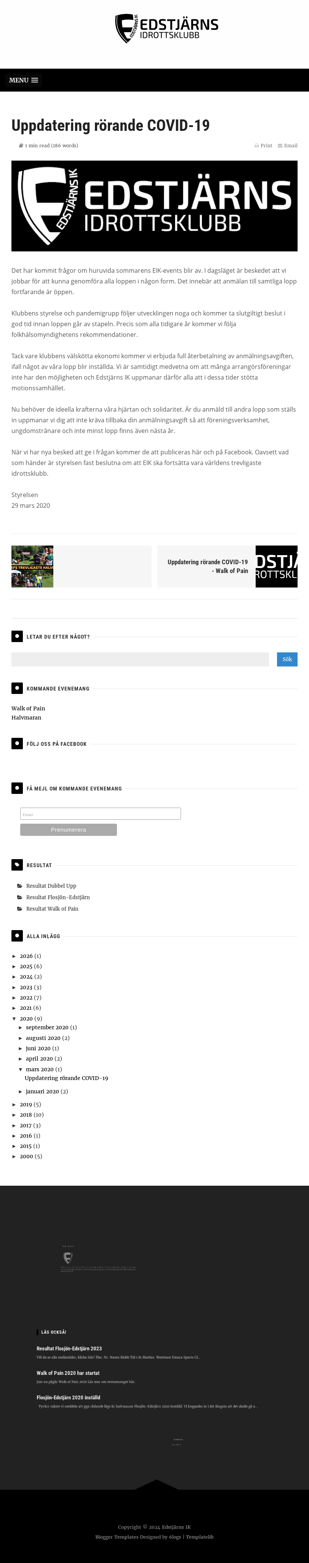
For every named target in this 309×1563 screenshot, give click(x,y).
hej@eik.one (185, 1443)
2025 (27, 966)
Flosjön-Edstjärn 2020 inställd (88, 1391)
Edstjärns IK (176, 1527)
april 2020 (40, 1058)
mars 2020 (40, 1069)
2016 (27, 1135)
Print (263, 152)
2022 (27, 997)
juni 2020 (39, 1048)
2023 (27, 987)
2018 (27, 1114)
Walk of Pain (28, 708)
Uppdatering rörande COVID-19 (66, 1078)
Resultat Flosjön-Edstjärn (58, 897)
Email (288, 152)
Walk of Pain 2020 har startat (88, 1372)
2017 (26, 1125)
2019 (27, 1104)
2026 (27, 956)
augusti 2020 (44, 1038)
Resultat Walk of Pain (52, 909)
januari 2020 (43, 1091)
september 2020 (48, 1027)
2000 (27, 1156)
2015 (26, 1146)
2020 (27, 1018)
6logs (175, 1536)
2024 (27, 976)
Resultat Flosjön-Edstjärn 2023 (89, 1353)
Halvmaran (26, 717)
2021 (26, 1007)
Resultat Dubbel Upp (51, 886)
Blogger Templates (115, 1536)
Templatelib (201, 1536)
